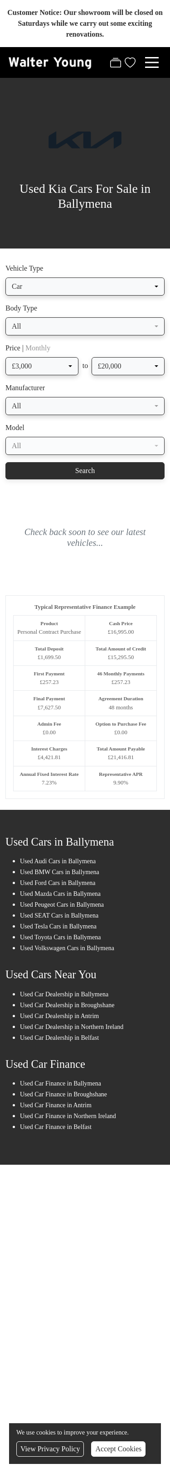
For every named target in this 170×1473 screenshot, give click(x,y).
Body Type (21, 308)
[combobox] (85, 286)
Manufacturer (25, 388)
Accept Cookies (118, 1449)
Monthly (37, 348)
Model (14, 427)
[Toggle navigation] (152, 62)
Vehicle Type (24, 268)
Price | (27, 348)
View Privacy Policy (50, 1449)
